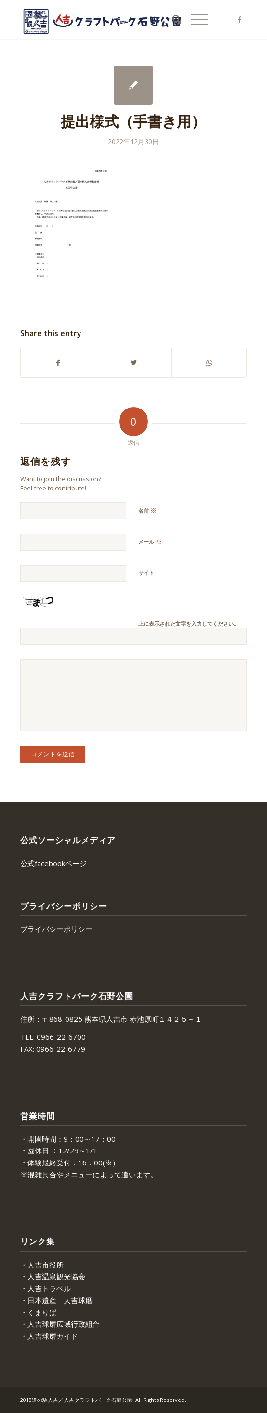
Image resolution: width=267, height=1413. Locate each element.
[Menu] (194, 19)
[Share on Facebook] (58, 362)
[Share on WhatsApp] (209, 362)
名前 (147, 510)
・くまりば (38, 1312)
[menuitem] (171, 19)
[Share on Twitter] (133, 362)
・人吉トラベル (45, 1288)
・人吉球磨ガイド (49, 1336)
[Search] (171, 19)
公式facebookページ (53, 863)
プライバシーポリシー (56, 929)
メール (150, 541)
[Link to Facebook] (239, 19)
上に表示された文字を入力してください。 (188, 623)
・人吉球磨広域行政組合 (60, 1324)
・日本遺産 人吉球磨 (56, 1300)
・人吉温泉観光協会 (52, 1276)
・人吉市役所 (42, 1264)
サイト (146, 572)
